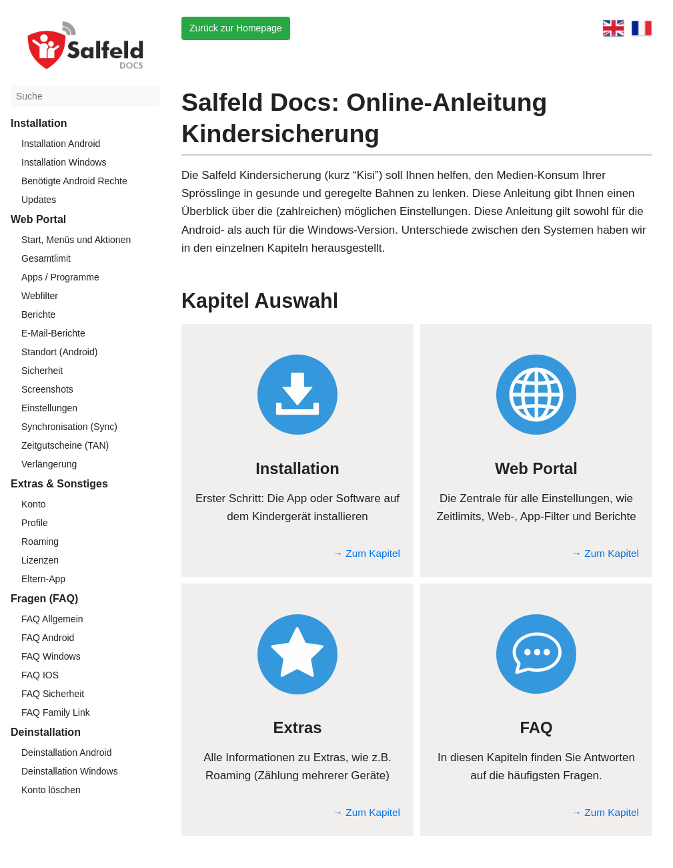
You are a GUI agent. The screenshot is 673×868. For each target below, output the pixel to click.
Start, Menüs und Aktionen (76, 239)
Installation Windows (64, 162)
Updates (38, 199)
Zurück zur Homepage (235, 28)
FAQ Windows (51, 656)
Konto (33, 504)
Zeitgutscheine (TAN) (65, 445)
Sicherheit (42, 370)
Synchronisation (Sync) (69, 426)
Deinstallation (46, 732)
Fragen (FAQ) (44, 598)
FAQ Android (47, 637)
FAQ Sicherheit (52, 693)
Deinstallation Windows (69, 771)
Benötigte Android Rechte (74, 181)
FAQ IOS (40, 675)
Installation (39, 123)
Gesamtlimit (46, 258)
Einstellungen (49, 408)
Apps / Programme (60, 277)
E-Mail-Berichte (53, 333)
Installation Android (60, 143)
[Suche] (85, 96)
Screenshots (47, 389)
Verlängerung (49, 464)
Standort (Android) (59, 352)
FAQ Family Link (55, 712)
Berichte (38, 314)
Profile (34, 522)
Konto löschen (51, 790)
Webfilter (39, 295)
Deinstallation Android (66, 752)
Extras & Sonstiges (59, 483)
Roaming (40, 541)
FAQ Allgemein (52, 619)
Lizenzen (40, 560)
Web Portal (38, 219)
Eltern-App (43, 579)
